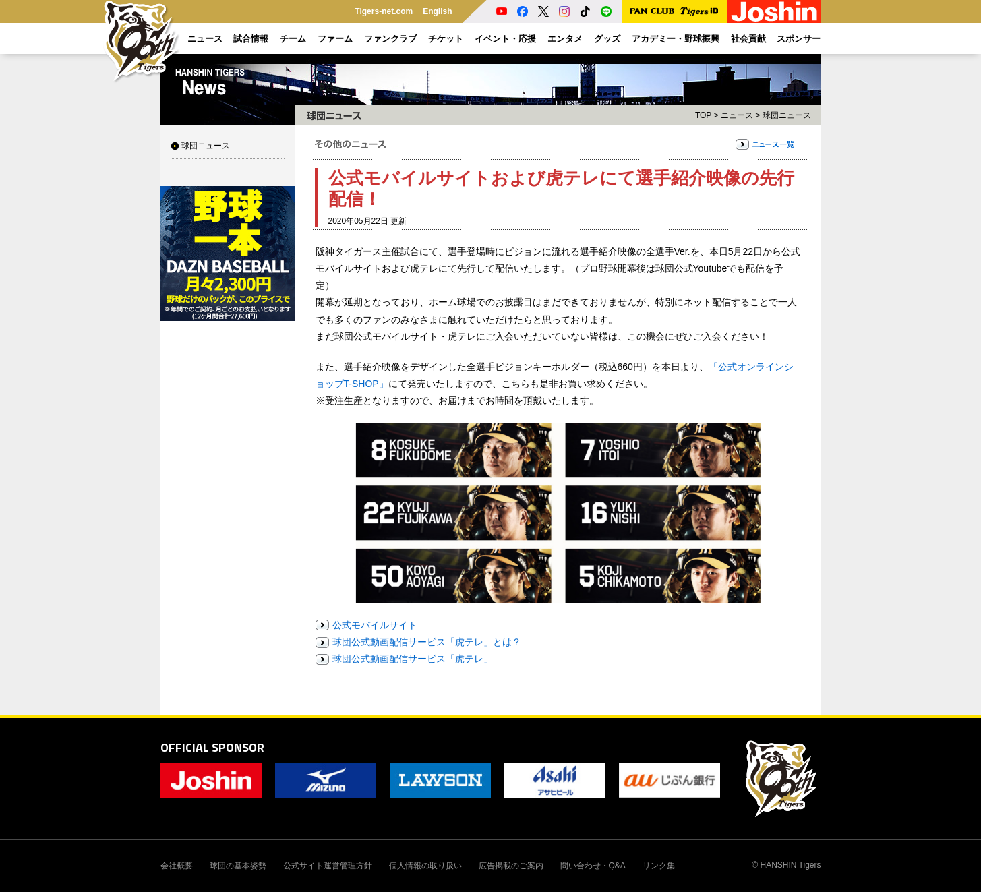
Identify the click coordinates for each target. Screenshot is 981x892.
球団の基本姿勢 (238, 865)
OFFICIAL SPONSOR (212, 747)
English (437, 11)
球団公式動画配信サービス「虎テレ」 (412, 658)
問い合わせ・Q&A (593, 865)
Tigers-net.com (384, 11)
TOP (703, 115)
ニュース (737, 115)
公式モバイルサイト (374, 625)
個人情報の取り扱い (425, 865)
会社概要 (176, 865)
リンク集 (659, 865)
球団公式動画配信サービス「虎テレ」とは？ (426, 641)
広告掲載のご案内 (511, 865)
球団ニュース (205, 145)
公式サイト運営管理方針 (327, 865)
